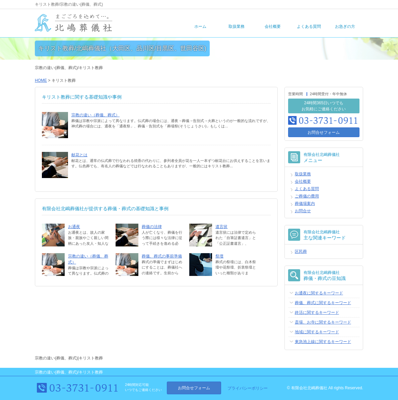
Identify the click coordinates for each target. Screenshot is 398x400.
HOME (41, 80)
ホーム (200, 26)
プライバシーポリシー (247, 388)
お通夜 (74, 226)
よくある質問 (309, 26)
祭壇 (219, 256)
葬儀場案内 (305, 203)
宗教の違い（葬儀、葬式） (95, 115)
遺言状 (221, 226)
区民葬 (301, 251)
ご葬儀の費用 (307, 196)
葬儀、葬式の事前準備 (162, 256)
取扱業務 (236, 26)
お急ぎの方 (345, 26)
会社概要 (273, 26)
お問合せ (303, 211)
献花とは (79, 155)
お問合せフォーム (324, 132)
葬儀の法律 (152, 226)
